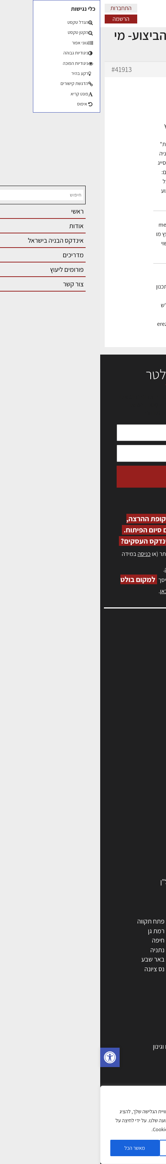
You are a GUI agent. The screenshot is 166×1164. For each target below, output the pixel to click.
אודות (150, 714)
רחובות (100, 931)
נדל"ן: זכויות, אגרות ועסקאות (118, 1084)
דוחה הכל (82, 1148)
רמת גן (55, 931)
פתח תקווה (50, 921)
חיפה (58, 940)
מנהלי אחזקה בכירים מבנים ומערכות (112, 674)
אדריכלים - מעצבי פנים (125, 777)
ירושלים (99, 921)
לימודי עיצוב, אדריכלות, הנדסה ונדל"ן (107, 881)
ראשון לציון (140, 931)
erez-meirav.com (92, 342)
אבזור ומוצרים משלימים (124, 872)
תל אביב (143, 921)
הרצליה (99, 940)
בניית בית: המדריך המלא (123, 1036)
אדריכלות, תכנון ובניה (131, 649)
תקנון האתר (143, 738)
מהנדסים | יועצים (132, 796)
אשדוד (146, 950)
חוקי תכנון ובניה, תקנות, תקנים (116, 1065)
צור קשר (147, 706)
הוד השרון (142, 959)
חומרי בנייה (140, 1056)
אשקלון (100, 969)
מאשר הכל (34, 1148)
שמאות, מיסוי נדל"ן (134, 657)
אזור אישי (146, 681)
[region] (82, 1125)
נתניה (57, 950)
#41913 (21, 69)
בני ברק (99, 959)
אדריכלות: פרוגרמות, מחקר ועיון (114, 1017)
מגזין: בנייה (144, 722)
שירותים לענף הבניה (129, 862)
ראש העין (143, 978)
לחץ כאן (115, 569)
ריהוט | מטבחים (135, 843)
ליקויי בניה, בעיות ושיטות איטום (120, 665)
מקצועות (143, 786)
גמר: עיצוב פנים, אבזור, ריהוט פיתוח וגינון (103, 1046)
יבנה (103, 978)
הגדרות (130, 1148)
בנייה (147, 1027)
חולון (148, 940)
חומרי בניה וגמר (134, 834)
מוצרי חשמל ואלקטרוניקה (122, 853)
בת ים (147, 969)
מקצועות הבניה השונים (125, 824)
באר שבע (52, 959)
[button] (9, 1057)
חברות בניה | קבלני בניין (124, 815)
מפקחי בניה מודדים (129, 805)
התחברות (20, 8)
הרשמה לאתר (140, 690)
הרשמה (20, 19)
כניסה (43, 554)
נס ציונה (54, 969)
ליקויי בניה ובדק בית (129, 1075)
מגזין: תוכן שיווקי (137, 730)
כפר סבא (98, 950)
